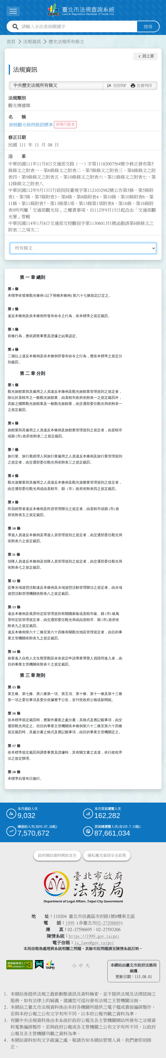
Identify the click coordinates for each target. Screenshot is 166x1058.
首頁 (11, 41)
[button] (145, 56)
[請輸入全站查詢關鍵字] (78, 26)
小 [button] (74, 965)
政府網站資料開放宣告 (57, 855)
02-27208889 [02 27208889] (108, 922)
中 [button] (81, 965)
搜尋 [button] (148, 26)
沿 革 (17, 156)
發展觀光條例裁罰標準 (31, 124)
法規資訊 (32, 41)
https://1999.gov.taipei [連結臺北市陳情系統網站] (94, 936)
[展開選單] (13, 11)
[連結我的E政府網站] (39, 964)
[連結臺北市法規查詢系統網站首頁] (81, 10)
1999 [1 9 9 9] (70, 922)
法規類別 (17, 98)
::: (3, 38)
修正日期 (17, 137)
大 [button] (87, 965)
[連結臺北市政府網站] (50, 965)
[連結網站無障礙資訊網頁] (19, 964)
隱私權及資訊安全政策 (107, 855)
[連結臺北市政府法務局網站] (83, 886)
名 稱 (17, 117)
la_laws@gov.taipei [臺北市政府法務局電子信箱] (94, 942)
